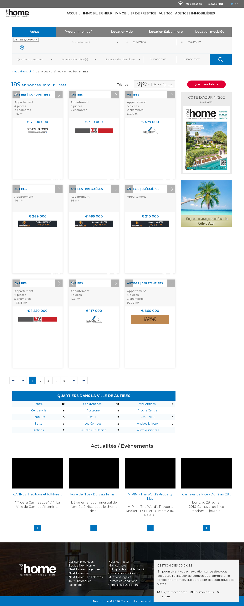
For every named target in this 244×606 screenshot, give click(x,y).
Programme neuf (78, 32)
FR (232, 4)
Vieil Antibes (147, 404)
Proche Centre (147, 410)
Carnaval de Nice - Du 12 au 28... (206, 494)
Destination (76, 585)
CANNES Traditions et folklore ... (37, 494)
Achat (34, 32)
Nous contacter (118, 561)
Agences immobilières (195, 13)
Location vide (122, 32)
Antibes (38, 430)
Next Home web (80, 573)
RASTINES (147, 417)
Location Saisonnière (166, 32)
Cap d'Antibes (92, 404)
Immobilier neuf (97, 13)
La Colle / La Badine (93, 430)
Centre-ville (38, 410)
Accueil (73, 13)
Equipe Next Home (82, 565)
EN (236, 4)
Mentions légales (119, 577)
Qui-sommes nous (81, 561)
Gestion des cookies (121, 573)
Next (59, 94)
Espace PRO (215, 4)
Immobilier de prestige (135, 13)
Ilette (38, 423)
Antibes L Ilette (147, 423)
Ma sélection (194, 4)
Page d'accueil (21, 71)
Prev (16, 94)
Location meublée (209, 32)
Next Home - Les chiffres (86, 577)
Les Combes (92, 423)
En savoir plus (202, 592)
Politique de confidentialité (126, 569)
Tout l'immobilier (80, 581)
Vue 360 (165, 13)
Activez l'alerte (206, 84)
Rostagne (93, 410)
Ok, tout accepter (172, 592)
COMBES (93, 417)
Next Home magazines (84, 569)
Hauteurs (38, 417)
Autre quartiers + (148, 430)
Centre (38, 404)
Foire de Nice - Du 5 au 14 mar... (94, 494)
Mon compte (117, 565)
